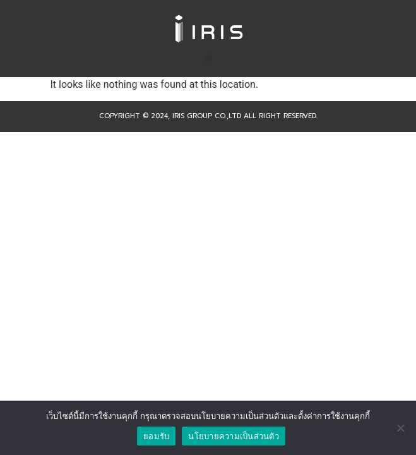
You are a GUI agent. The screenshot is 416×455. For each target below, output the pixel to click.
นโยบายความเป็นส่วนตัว (233, 436)
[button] (208, 58)
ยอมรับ (156, 436)
